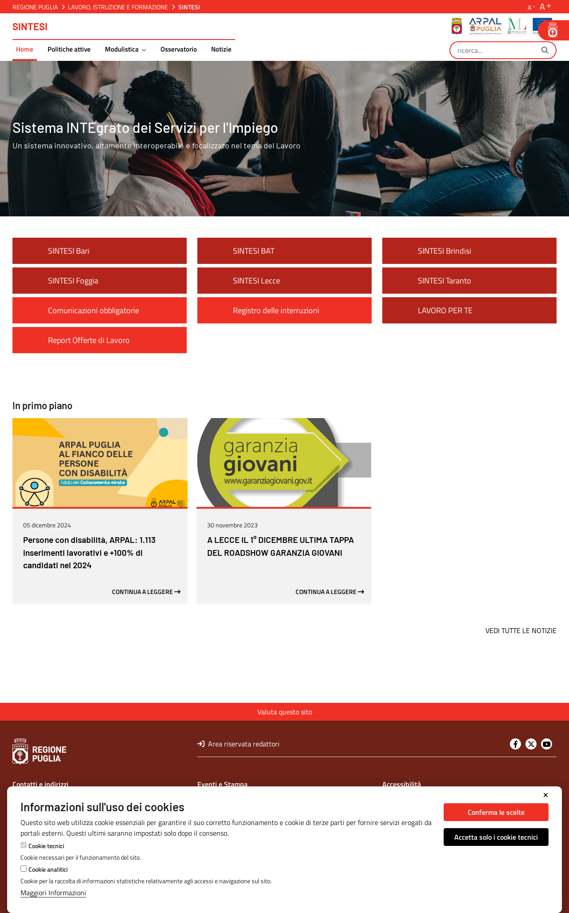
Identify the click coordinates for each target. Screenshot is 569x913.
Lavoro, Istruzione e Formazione (118, 7)
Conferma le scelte (496, 812)
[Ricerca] (492, 50)
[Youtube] (546, 744)
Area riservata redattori (238, 743)
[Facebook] (515, 744)
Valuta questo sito (284, 711)
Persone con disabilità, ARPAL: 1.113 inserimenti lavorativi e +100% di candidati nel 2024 (89, 591)
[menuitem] (24, 50)
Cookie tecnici (46, 845)
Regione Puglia (35, 7)
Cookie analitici (48, 869)
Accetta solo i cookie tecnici (496, 837)
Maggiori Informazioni (53, 892)
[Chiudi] (546, 795)
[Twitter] (531, 744)
